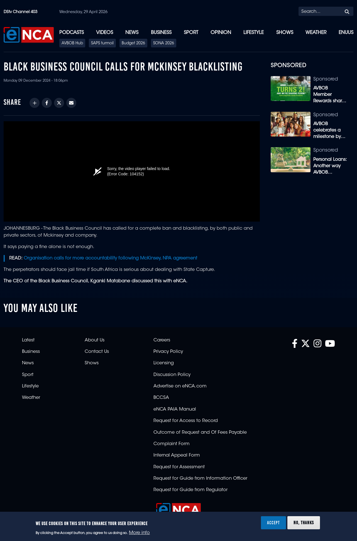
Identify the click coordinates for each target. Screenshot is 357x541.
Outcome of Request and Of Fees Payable (200, 432)
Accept (273, 522)
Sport (191, 32)
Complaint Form (171, 444)
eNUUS (346, 32)
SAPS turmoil (102, 43)
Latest (28, 340)
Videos (104, 32)
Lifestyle (253, 32)
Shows (284, 32)
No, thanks (304, 522)
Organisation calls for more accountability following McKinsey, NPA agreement (110, 258)
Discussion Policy (171, 375)
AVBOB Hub (72, 43)
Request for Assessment (179, 467)
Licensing (163, 363)
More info (139, 533)
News (131, 32)
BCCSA (161, 398)
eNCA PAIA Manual (174, 409)
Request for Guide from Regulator (190, 490)
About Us (94, 340)
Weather (315, 32)
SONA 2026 (163, 43)
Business (161, 32)
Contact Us (97, 352)
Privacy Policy (168, 352)
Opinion (221, 32)
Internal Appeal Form (176, 455)
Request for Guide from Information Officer (200, 478)
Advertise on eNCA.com (180, 386)
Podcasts (71, 32)
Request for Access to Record (185, 421)
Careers (161, 340)
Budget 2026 (133, 43)
